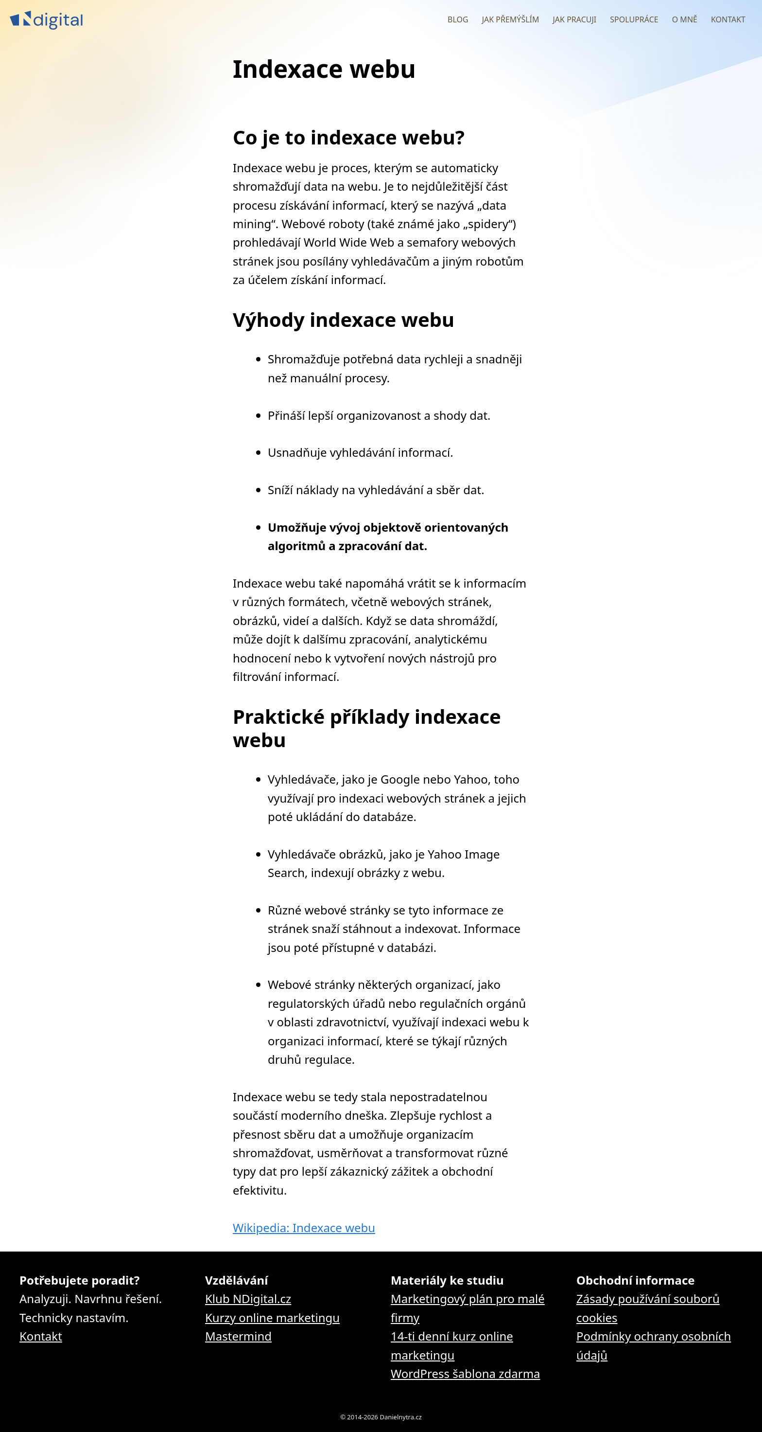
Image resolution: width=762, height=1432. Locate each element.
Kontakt (728, 19)
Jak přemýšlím (510, 19)
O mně (684, 19)
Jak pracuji (574, 19)
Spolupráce (634, 19)
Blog (458, 19)
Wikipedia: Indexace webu (304, 1227)
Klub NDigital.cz (248, 1298)
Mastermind (238, 1336)
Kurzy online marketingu (272, 1317)
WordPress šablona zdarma (465, 1373)
